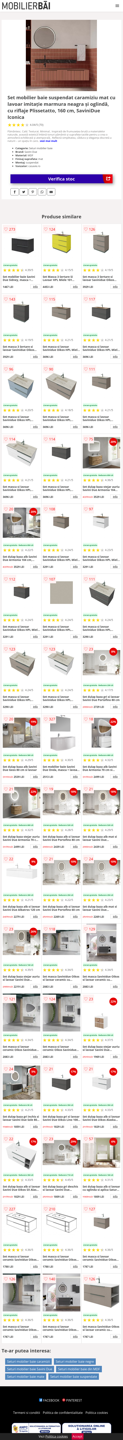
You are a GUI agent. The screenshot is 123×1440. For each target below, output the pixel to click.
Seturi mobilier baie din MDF (79, 1369)
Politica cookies (96, 1412)
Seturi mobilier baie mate (25, 1376)
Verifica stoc (80, 178)
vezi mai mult (48, 141)
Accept (78, 1436)
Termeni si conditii (26, 1412)
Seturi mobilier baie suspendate (73, 1376)
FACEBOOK (49, 1400)
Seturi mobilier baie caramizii (28, 1361)
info (35, 286)
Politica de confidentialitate (63, 1412)
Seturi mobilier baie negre (75, 1361)
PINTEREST (72, 1400)
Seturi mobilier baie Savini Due (29, 1369)
